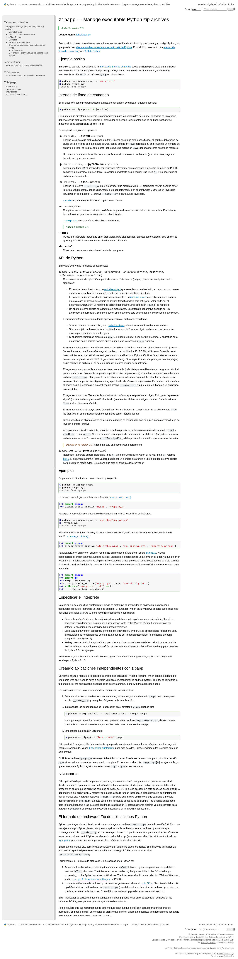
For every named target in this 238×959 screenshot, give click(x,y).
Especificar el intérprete (19, 42)
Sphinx (226, 956)
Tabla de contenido (16, 22)
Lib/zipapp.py (83, 34)
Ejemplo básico (15, 32)
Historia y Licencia (208, 943)
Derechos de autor (198, 934)
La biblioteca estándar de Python (60, 4)
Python (10, 4)
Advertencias (17, 50)
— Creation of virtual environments (23, 65)
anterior (202, 4)
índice (231, 4)
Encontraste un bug (225, 953)
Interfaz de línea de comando (21, 34)
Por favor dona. (228, 948)
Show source (11, 92)
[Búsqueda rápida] (215, 9)
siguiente (211, 4)
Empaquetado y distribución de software (98, 4)
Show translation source (16, 94)
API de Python (14, 37)
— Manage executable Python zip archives (145, 4)
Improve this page (13, 89)
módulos (222, 4)
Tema (193, 9)
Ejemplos (12, 40)
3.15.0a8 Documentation (30, 4)
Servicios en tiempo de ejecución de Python (25, 75)
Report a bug (11, 87)
